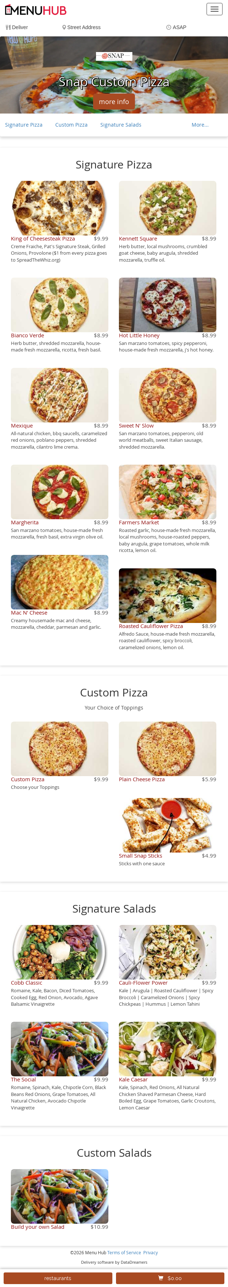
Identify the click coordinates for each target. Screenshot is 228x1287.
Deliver (20, 27)
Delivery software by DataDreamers (114, 1262)
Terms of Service (124, 1252)
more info (114, 101)
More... (200, 124)
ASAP (179, 27)
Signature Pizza (24, 124)
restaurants (57, 1278)
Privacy (150, 1252)
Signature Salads (120, 124)
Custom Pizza (71, 124)
